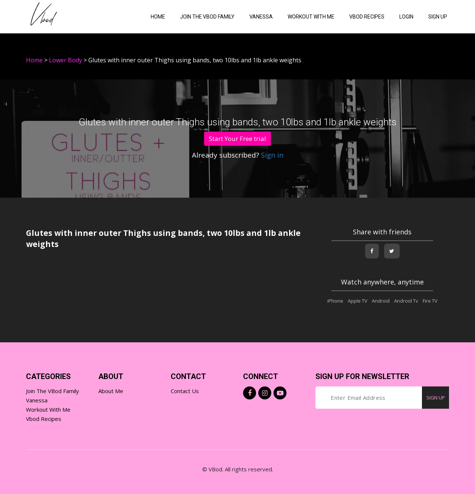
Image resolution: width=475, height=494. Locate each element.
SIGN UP (435, 397)
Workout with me (311, 17)
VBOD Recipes (366, 17)
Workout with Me (48, 409)
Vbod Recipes (43, 418)
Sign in (271, 155)
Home (158, 17)
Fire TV (430, 300)
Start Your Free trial (237, 138)
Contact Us (185, 391)
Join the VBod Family (207, 17)
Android (381, 300)
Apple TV (357, 300)
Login (406, 17)
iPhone (335, 300)
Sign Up (437, 17)
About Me (110, 391)
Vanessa (261, 17)
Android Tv (406, 300)
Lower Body (65, 60)
